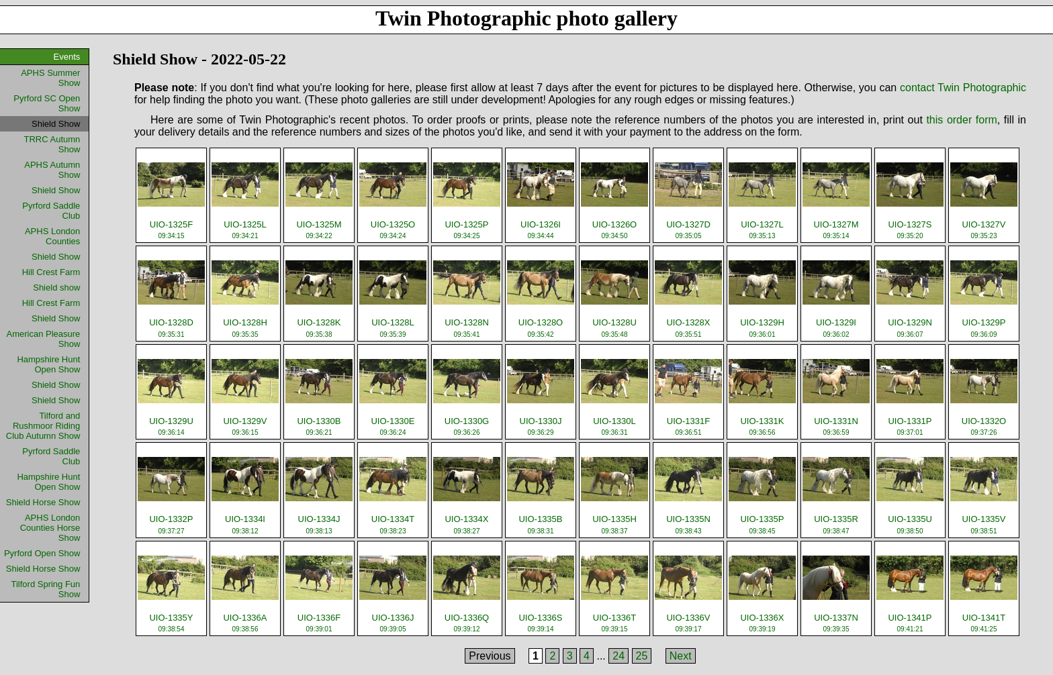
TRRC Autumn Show (52, 144)
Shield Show (56, 190)
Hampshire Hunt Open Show (48, 364)
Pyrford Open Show (42, 553)
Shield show (56, 287)
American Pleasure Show (44, 339)
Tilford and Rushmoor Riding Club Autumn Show (43, 426)
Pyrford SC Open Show (46, 103)
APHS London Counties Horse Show (50, 528)
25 (642, 656)
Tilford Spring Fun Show (45, 589)
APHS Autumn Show (52, 170)
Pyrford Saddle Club (51, 211)
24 (618, 656)
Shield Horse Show (43, 502)
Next (681, 656)
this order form (961, 119)
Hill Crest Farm (51, 272)
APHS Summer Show (50, 78)
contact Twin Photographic (963, 87)
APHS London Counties (52, 236)
